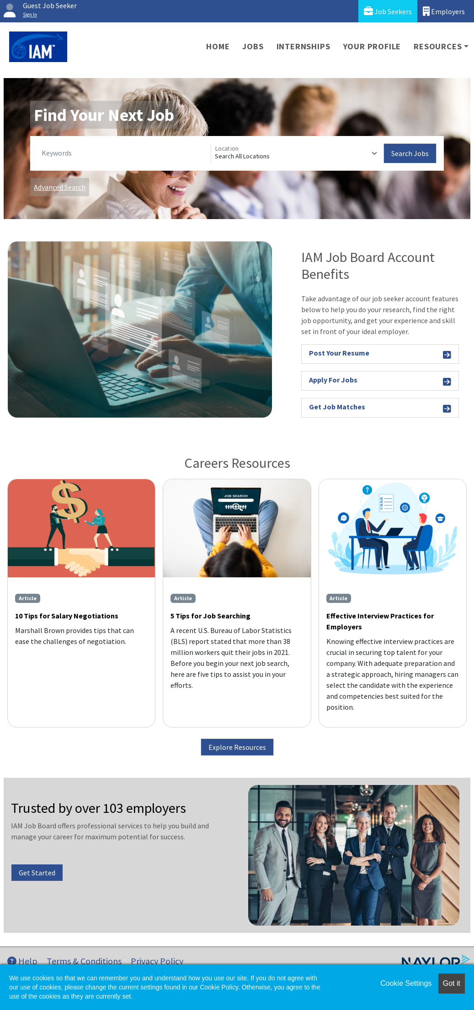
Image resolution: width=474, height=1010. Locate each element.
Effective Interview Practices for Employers (380, 621)
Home (217, 46)
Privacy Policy (157, 961)
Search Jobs (410, 153)
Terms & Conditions (84, 961)
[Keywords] (124, 153)
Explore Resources (237, 747)
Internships (303, 46)
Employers (444, 11)
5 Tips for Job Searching (210, 615)
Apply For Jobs (380, 381)
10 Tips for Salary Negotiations (66, 615)
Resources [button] (438, 46)
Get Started (37, 872)
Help (22, 961)
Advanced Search (59, 187)
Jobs (252, 46)
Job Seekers (388, 11)
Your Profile (372, 46)
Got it (451, 983)
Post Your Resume (380, 354)
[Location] (297, 153)
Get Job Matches (380, 408)
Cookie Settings (405, 983)
